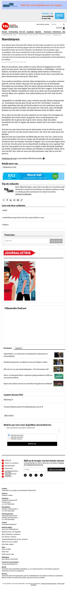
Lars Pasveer (6, 537)
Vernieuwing (13, 32)
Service (8, 460)
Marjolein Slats (6, 532)
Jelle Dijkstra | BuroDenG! (10, 559)
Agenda (38, 32)
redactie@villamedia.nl (9, 524)
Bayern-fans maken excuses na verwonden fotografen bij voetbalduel (28, 384)
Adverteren (57, 32)
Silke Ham (5, 544)
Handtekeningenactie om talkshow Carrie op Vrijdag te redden (25, 362)
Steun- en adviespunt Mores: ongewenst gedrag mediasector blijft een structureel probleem (28, 376)
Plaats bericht (56, 241)
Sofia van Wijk (6, 549)
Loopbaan (30, 32)
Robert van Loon (7, 542)
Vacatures (47, 32)
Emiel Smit (5, 552)
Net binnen (7, 348)
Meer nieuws (9, 416)
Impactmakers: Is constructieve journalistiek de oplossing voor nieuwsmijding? (26, 355)
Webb (5, 210)
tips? (10, 527)
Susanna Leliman (7, 495)
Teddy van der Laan (8, 554)
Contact (8, 476)
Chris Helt (5, 529)
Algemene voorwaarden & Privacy (49, 583)
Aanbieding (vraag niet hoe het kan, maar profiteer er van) (23, 217)
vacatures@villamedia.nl (9, 564)
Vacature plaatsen (42, 24)
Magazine (9, 468)
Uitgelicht (18, 348)
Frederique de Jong (9, 34)
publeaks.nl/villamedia (23, 194)
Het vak (22, 32)
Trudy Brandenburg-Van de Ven (11, 539)
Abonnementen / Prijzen (12, 471)
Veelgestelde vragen (10, 474)
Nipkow (6, 225)
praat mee (57, 34)
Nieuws (4, 32)
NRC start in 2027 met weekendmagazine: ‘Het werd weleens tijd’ (26, 369)
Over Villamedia (12, 463)
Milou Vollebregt (7, 534)
